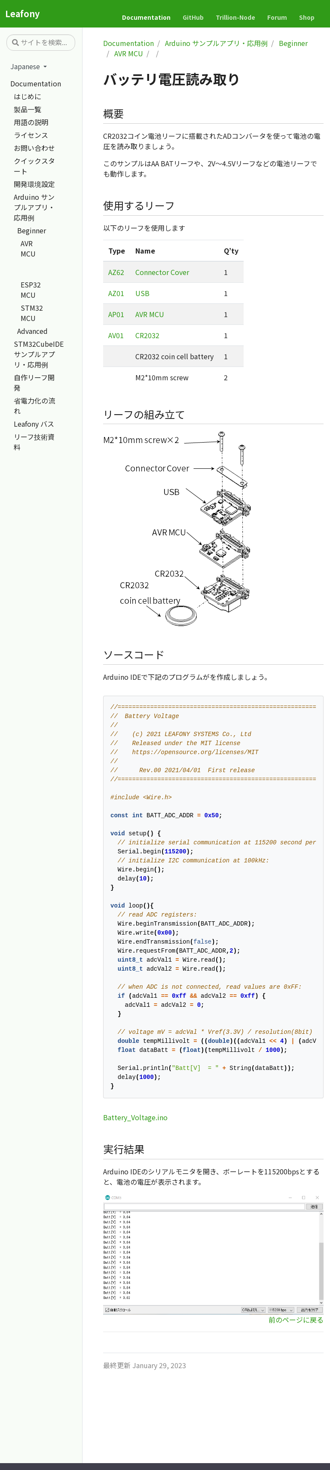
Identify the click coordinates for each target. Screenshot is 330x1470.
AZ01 (116, 293)
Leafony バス (34, 424)
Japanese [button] (26, 66)
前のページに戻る (296, 1319)
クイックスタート (34, 166)
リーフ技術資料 (34, 441)
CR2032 (147, 335)
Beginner (31, 230)
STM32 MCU (32, 313)
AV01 (116, 335)
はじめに (27, 96)
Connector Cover (162, 272)
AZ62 (116, 272)
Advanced (32, 331)
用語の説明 (31, 122)
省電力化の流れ (34, 405)
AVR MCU (28, 248)
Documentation (35, 83)
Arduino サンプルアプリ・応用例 (34, 207)
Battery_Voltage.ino (135, 1117)
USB (142, 293)
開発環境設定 (34, 184)
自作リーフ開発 (34, 382)
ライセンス (31, 135)
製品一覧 (27, 109)
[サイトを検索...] (40, 42)
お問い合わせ (34, 148)
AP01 (116, 314)
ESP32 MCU (31, 289)
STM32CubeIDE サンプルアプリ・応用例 (39, 354)
